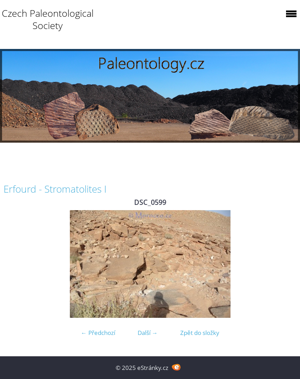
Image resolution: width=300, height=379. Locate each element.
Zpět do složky (199, 333)
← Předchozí (98, 333)
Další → (148, 333)
